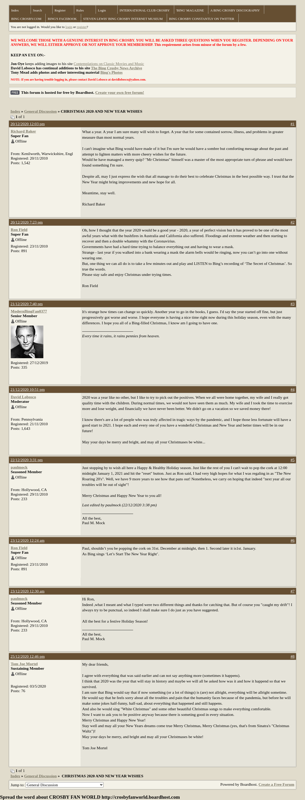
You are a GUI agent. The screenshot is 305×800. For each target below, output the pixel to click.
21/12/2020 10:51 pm (27, 389)
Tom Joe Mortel (24, 664)
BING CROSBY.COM (26, 19)
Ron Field (19, 229)
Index (15, 10)
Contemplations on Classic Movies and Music (109, 64)
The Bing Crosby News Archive (116, 68)
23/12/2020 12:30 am (27, 591)
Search (37, 10)
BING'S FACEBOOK (62, 19)
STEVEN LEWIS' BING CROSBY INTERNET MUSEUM (123, 19)
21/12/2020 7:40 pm (26, 304)
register (82, 27)
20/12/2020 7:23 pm (26, 222)
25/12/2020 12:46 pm (27, 656)
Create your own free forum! (119, 92)
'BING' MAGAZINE (190, 10)
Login (102, 10)
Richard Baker (23, 131)
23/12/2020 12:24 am (27, 540)
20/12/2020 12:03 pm (27, 124)
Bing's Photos (111, 72)
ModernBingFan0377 (29, 311)
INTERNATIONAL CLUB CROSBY (145, 10)
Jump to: (57, 785)
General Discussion (40, 111)
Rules (80, 10)
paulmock (19, 467)
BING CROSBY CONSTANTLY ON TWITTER (201, 19)
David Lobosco (23, 397)
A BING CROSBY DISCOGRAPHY (235, 10)
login (69, 27)
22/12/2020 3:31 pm (26, 460)
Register (60, 10)
